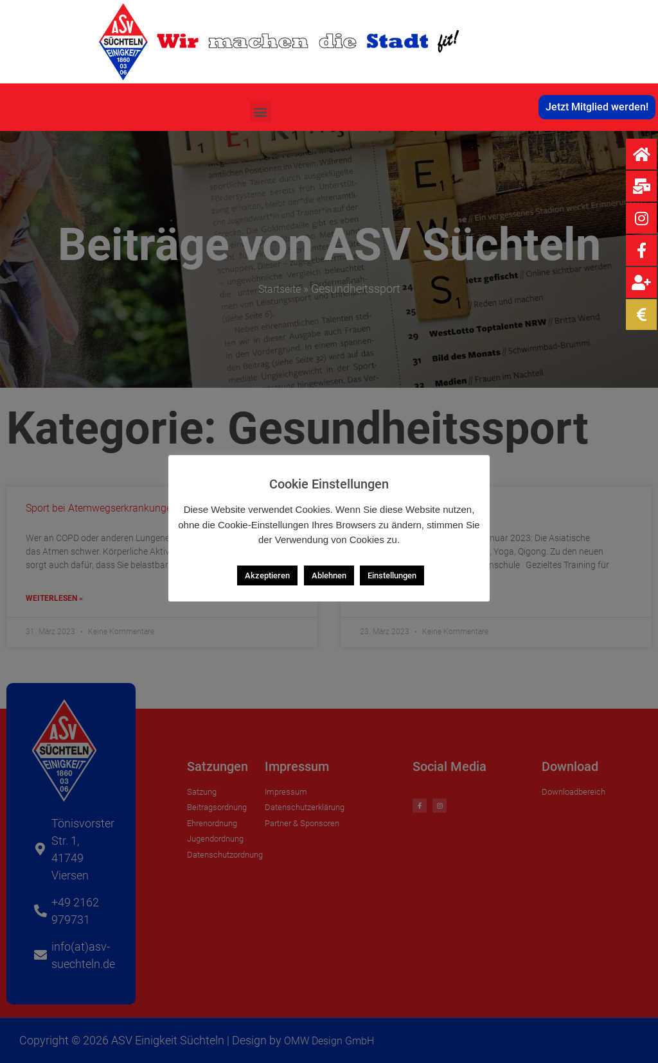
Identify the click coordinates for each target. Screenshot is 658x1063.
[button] (260, 111)
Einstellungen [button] (392, 575)
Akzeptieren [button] (267, 575)
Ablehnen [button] (329, 575)
